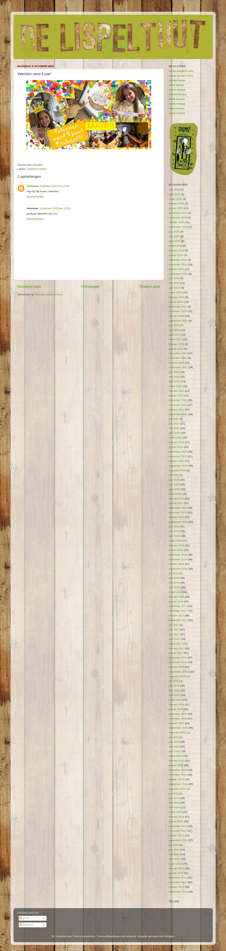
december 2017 (178, 606)
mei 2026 (174, 189)
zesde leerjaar (177, 113)
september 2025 (178, 226)
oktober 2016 (176, 666)
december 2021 (178, 400)
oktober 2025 (176, 222)
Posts (24, 918)
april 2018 (174, 587)
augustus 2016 (177, 676)
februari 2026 (176, 203)
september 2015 (178, 727)
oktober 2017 (176, 615)
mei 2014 (174, 802)
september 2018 (178, 568)
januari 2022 (176, 395)
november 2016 (178, 662)
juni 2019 (174, 526)
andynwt (131, 936)
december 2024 (178, 259)
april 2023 (174, 334)
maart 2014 (175, 812)
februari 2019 (176, 545)
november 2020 (178, 456)
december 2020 (178, 451)
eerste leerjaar (177, 89)
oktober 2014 (176, 779)
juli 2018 (174, 573)
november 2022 (178, 358)
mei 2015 (174, 746)
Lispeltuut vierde (36, 168)
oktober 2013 (176, 835)
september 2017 (178, 620)
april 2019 (174, 535)
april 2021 (174, 432)
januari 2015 (176, 765)
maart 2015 (175, 755)
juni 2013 (174, 849)
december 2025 (178, 212)
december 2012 (178, 877)
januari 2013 (176, 873)
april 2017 (174, 639)
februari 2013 (176, 868)
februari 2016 (176, 704)
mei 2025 (174, 236)
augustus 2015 (177, 732)
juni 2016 (174, 685)
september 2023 (178, 320)
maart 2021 (175, 437)
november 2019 (178, 512)
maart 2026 (175, 199)
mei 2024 (174, 283)
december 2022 (178, 353)
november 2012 (178, 882)
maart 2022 (175, 386)
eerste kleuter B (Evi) (181, 75)
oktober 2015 (176, 723)
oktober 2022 (176, 362)
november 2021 (178, 404)
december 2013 (178, 826)
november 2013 (178, 830)
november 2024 (178, 264)
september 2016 (178, 671)
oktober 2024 (176, 269)
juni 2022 (174, 372)
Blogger (169, 936)
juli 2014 (174, 793)
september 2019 (178, 521)
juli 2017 (174, 624)
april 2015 (174, 751)
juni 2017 (174, 629)
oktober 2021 (176, 409)
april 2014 (174, 807)
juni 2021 (174, 423)
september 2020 (178, 465)
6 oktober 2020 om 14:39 (54, 186)
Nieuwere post (29, 286)
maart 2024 (175, 292)
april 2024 (174, 287)
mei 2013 (174, 854)
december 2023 (178, 306)
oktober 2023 (176, 315)
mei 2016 (174, 690)
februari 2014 (176, 816)
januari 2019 (176, 550)
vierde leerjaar (177, 103)
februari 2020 (176, 498)
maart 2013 (175, 863)
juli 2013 (174, 844)
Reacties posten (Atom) (49, 294)
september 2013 (178, 840)
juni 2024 (174, 278)
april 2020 (174, 489)
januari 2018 (176, 601)
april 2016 (174, 695)
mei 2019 (174, 531)
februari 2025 (176, 250)
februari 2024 (176, 297)
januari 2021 (176, 446)
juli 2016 (174, 681)
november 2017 (178, 610)
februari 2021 (176, 442)
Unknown (33, 186)
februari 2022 (176, 390)
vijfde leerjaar (176, 108)
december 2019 (178, 507)
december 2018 (178, 554)
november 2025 (178, 217)
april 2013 (174, 859)
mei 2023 (174, 330)
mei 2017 (174, 634)
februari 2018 (176, 596)
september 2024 (178, 273)
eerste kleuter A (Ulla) (181, 71)
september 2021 (178, 414)
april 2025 (174, 241)
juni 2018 (174, 578)
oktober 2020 (176, 461)
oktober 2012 (176, 886)
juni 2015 (174, 741)
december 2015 (178, 713)
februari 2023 (176, 344)
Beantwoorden (35, 196)
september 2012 (178, 891)
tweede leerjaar (178, 94)
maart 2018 (175, 592)
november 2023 (178, 311)
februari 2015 (176, 760)
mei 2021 (174, 428)
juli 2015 (174, 737)
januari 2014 (176, 821)
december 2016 (178, 657)
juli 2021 (174, 419)
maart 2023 (175, 339)
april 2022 (174, 381)
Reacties (26, 924)
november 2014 (178, 774)
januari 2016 (176, 709)
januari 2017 (176, 652)
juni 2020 (174, 479)
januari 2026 (176, 208)
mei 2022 (174, 376)
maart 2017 (175, 643)
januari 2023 (176, 348)
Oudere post (150, 286)
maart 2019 (175, 540)
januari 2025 (176, 255)
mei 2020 (174, 484)
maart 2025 (175, 245)
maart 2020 (175, 493)
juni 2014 (174, 798)
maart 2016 (175, 699)
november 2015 (178, 718)
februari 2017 (176, 648)
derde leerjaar (177, 99)
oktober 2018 (176, 564)
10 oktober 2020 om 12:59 (54, 208)
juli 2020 (174, 475)
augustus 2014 (177, 788)
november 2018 (178, 559)
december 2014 (178, 770)
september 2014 (178, 784)
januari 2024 (176, 301)
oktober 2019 (176, 517)
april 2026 (174, 194)
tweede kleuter (177, 80)
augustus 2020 (177, 470)
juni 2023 (174, 325)
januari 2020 (176, 503)
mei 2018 (174, 582)
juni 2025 (174, 231)
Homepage (90, 286)
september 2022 (178, 367)
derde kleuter (176, 85)
